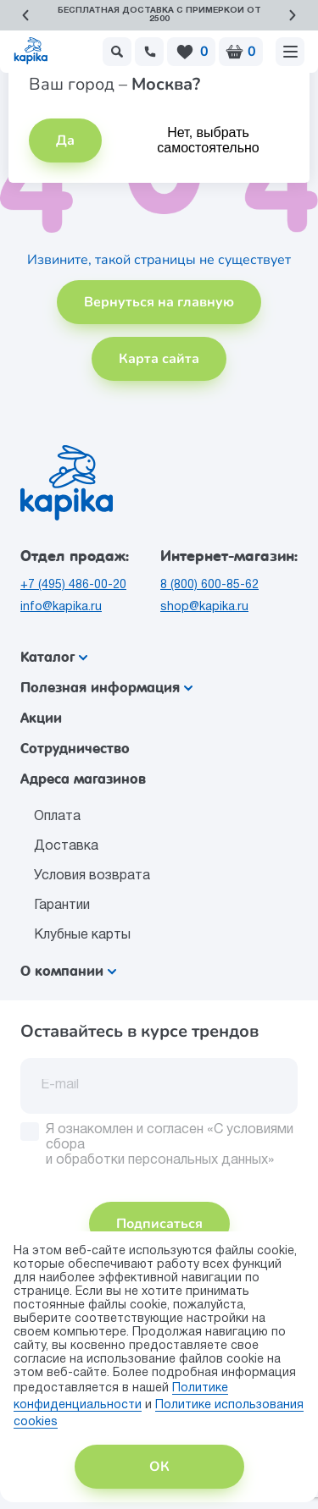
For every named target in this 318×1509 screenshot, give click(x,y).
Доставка (66, 846)
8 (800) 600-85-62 (209, 585)
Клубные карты (82, 935)
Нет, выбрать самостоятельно (208, 140)
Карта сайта (159, 359)
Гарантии (62, 905)
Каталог (53, 657)
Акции (41, 718)
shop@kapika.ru (204, 607)
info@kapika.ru (61, 607)
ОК (159, 1466)
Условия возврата (92, 876)
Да (65, 140)
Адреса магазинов (83, 779)
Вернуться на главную (159, 302)
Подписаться (159, 1223)
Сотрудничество (75, 749)
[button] (25, 15)
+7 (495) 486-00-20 (73, 585)
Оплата (57, 817)
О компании (68, 971)
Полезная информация (106, 688)
